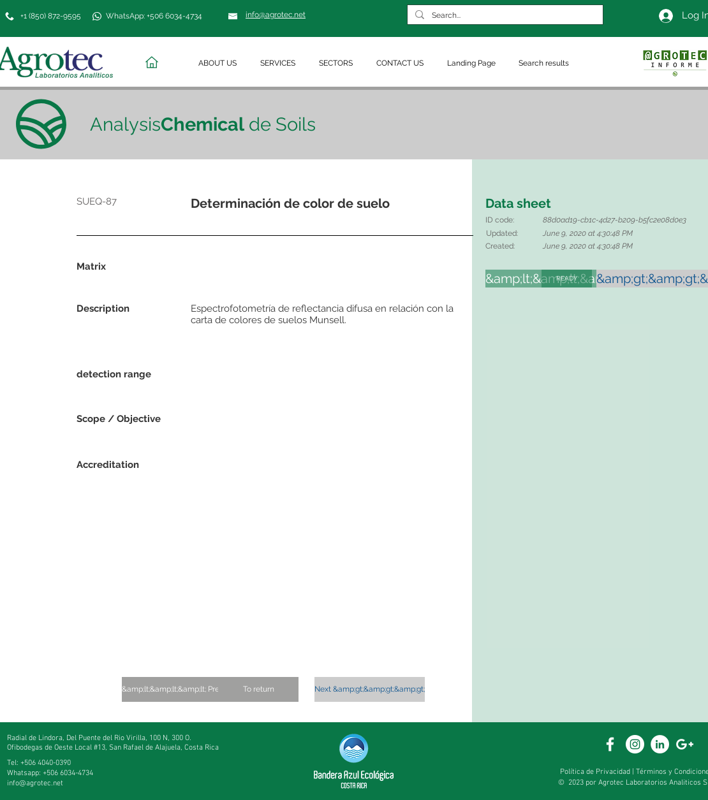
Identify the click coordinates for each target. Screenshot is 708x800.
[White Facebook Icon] (610, 744)
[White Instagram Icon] (635, 744)
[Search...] (504, 15)
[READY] (567, 278)
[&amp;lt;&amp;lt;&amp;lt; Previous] (180, 689)
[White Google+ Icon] (684, 744)
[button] (220, 63)
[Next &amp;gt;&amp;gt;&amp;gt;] (369, 689)
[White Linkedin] (660, 744)
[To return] (258, 689)
